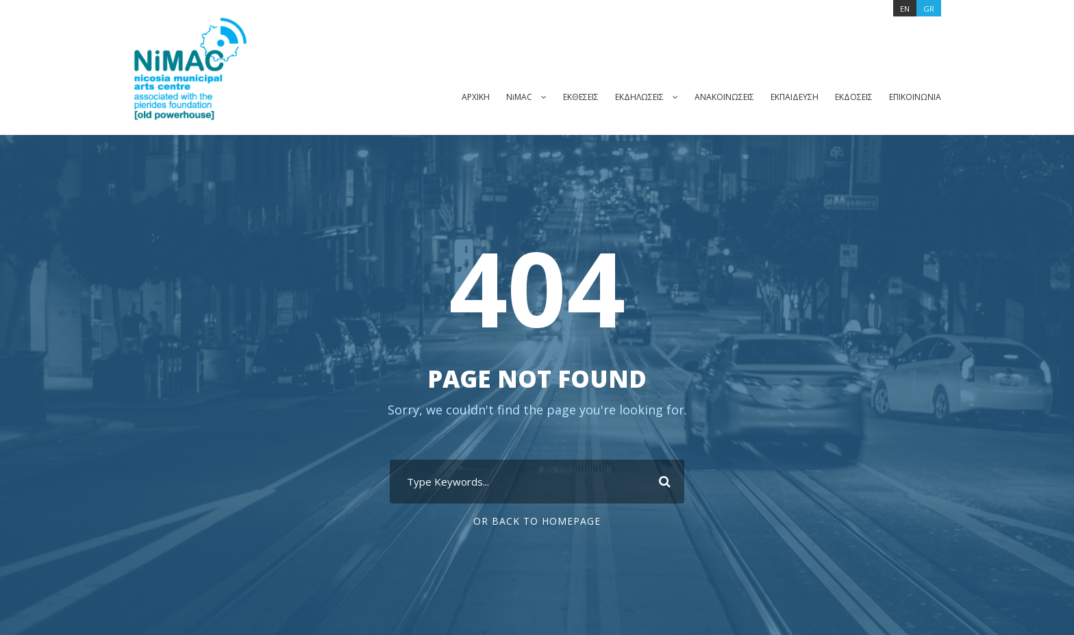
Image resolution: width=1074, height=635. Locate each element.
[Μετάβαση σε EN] (904, 8)
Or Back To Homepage (537, 521)
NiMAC (501, 96)
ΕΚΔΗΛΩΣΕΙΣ (628, 96)
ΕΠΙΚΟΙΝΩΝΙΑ (914, 96)
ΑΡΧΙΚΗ (457, 96)
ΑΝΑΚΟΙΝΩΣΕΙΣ (715, 96)
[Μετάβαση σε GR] (929, 8)
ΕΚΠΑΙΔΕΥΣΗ (788, 96)
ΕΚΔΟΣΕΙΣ (851, 96)
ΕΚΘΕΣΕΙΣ (565, 96)
